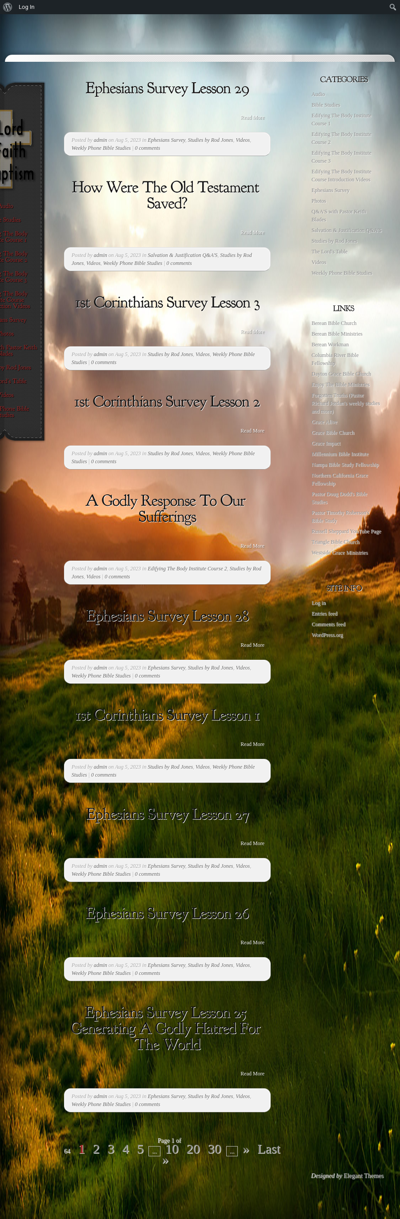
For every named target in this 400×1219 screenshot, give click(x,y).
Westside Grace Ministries (340, 552)
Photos (319, 201)
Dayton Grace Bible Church (341, 374)
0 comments (147, 148)
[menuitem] (8, 7)
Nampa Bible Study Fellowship (345, 464)
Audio (318, 94)
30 (214, 1148)
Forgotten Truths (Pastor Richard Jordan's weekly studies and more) (346, 403)
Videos (243, 140)
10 (172, 1148)
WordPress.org (327, 635)
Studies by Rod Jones (210, 140)
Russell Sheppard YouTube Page (346, 531)
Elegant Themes (364, 1175)
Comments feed (328, 624)
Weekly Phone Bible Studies (101, 148)
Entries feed (324, 613)
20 (193, 1148)
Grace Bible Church (333, 432)
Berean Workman (330, 344)
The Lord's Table (330, 252)
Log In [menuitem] (27, 7)
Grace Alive (324, 422)
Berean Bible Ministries (337, 334)
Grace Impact (326, 443)
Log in (319, 603)
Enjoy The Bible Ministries (341, 384)
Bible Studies (326, 105)
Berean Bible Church (334, 323)
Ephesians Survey (166, 140)
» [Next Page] (246, 1148)
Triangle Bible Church (336, 542)
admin (100, 140)
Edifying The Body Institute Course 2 (187, 568)
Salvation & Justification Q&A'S (182, 255)
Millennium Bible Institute (340, 454)
